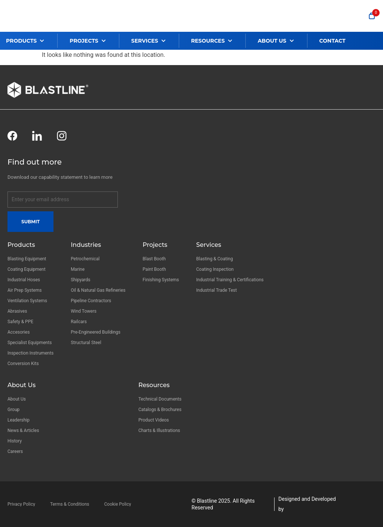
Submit (30, 221)
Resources (154, 385)
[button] (31, 41)
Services (208, 244)
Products (21, 244)
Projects (155, 244)
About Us (21, 385)
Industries (86, 244)
